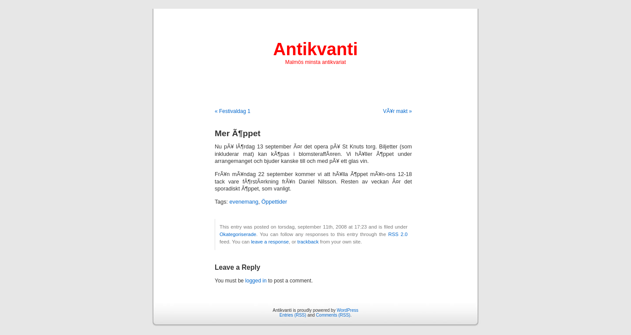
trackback (308, 241)
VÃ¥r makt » (397, 111)
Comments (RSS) (333, 315)
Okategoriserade (238, 234)
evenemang (244, 202)
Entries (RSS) (293, 315)
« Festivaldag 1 (232, 111)
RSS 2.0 (398, 234)
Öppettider (274, 202)
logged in (256, 281)
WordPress (347, 310)
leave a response (270, 241)
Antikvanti (315, 49)
